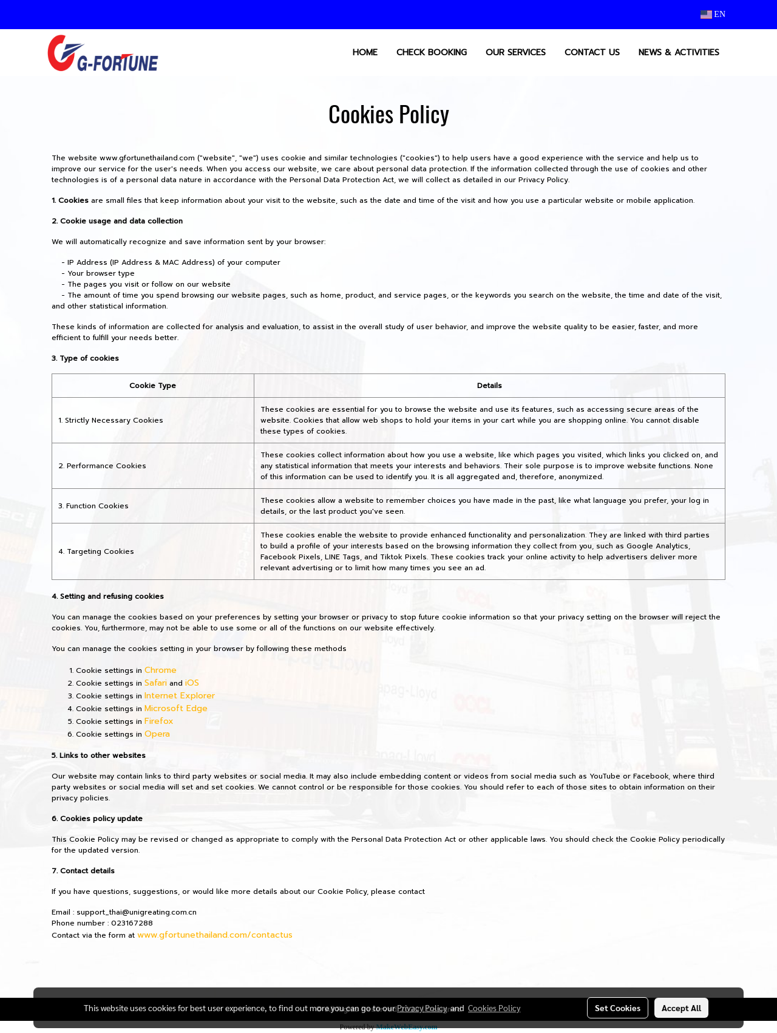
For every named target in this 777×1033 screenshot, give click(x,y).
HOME (365, 52)
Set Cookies (617, 1007)
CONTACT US (592, 52)
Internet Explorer (179, 695)
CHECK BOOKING (431, 52)
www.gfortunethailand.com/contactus (215, 935)
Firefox (159, 721)
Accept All (681, 1007)
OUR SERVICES (516, 52)
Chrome (160, 670)
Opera (157, 734)
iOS (192, 683)
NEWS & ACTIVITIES (679, 52)
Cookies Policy (494, 1007)
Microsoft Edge (176, 708)
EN (713, 14)
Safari (155, 683)
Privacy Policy (422, 1007)
